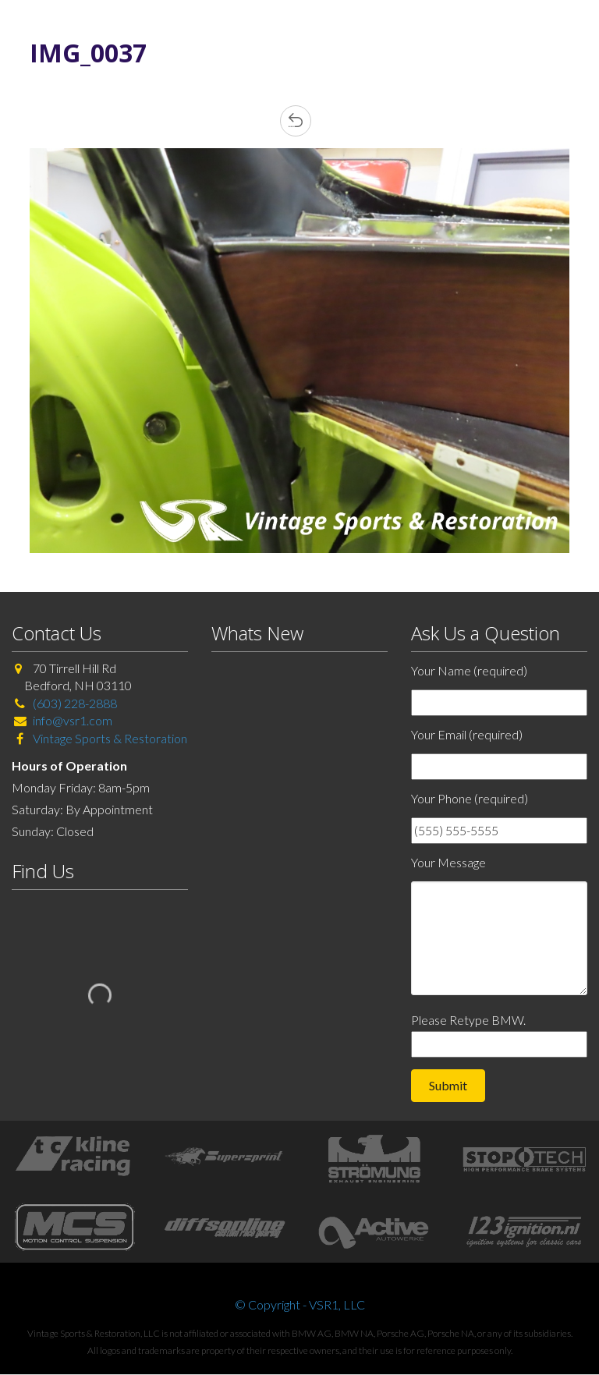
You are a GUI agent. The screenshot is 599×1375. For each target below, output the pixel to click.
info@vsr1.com (72, 720)
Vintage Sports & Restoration (108, 738)
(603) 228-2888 (75, 703)
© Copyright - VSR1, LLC (300, 1304)
